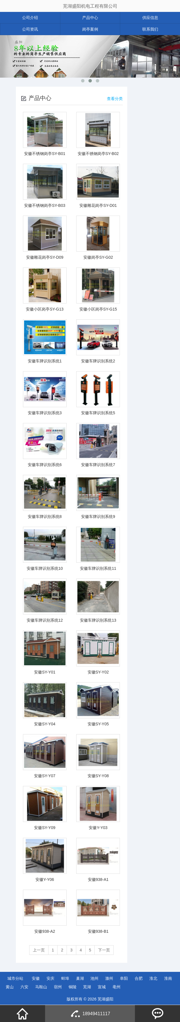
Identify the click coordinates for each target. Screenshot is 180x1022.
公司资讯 (30, 29)
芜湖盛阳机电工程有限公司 (90, 6)
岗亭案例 (90, 29)
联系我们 (150, 29)
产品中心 (90, 17)
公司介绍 (30, 17)
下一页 (104, 950)
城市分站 (15, 978)
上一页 (39, 950)
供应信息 (150, 17)
